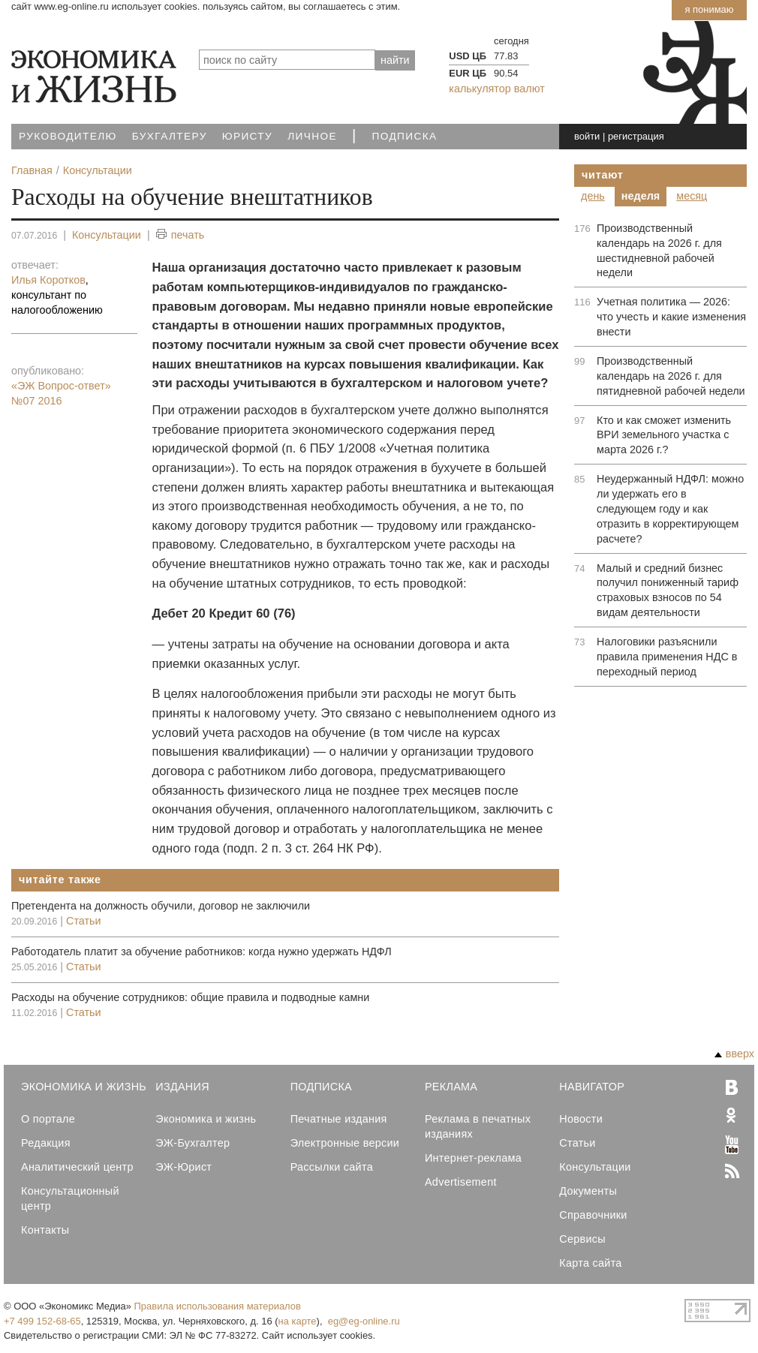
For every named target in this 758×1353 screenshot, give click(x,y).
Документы (588, 1191)
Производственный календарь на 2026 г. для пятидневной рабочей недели (671, 376)
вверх (734, 1054)
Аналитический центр (77, 1167)
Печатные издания (338, 1119)
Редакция (46, 1143)
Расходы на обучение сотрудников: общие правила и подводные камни (190, 997)
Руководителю (68, 136)
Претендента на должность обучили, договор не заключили (160, 906)
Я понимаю (708, 9)
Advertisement (461, 1182)
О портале (48, 1119)
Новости (581, 1119)
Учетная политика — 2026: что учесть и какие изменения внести (671, 317)
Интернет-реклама (473, 1158)
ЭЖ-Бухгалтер (192, 1143)
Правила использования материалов (217, 1306)
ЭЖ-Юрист (183, 1167)
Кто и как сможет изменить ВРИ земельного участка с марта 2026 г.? (664, 435)
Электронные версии (345, 1143)
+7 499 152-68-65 (42, 1321)
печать (180, 235)
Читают (603, 175)
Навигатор (591, 1087)
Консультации (106, 235)
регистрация (636, 136)
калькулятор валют (496, 89)
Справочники (593, 1215)
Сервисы (582, 1239)
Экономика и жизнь (205, 1119)
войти (587, 136)
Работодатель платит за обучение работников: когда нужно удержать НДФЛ (201, 952)
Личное (312, 136)
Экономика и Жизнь (83, 1087)
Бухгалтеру (169, 136)
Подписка (405, 136)
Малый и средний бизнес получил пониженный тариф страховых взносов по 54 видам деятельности (667, 590)
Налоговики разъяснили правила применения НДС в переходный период (667, 657)
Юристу (247, 136)
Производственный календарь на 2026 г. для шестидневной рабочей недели (659, 250)
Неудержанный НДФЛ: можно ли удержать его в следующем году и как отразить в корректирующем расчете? (670, 509)
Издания (182, 1087)
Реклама (451, 1087)
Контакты (45, 1230)
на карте (297, 1321)
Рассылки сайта (331, 1167)
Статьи (83, 921)
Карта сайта (590, 1263)
